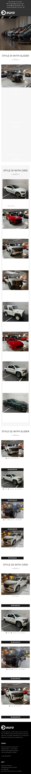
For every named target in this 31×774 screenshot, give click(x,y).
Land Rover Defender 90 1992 (15, 324)
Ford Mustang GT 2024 (16, 122)
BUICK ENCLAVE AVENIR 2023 (12, 553)
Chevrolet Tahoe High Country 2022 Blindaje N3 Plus (15, 262)
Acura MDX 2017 (16, 90)
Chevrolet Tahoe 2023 (12, 524)
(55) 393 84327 (16, 5)
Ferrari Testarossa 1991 (15, 354)
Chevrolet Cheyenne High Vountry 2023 (15, 384)
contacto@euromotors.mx (16, 3)
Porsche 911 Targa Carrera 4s (16, 155)
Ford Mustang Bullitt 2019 (15, 415)
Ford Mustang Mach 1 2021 (15, 231)
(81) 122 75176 (17, 7)
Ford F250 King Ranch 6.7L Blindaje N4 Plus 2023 (15, 293)
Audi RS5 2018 (15, 201)
